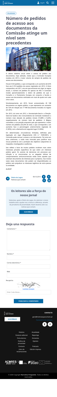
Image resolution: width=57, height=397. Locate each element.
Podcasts (35, 346)
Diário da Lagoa (17, 177)
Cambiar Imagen (28, 289)
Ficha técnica (21, 338)
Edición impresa (35, 349)
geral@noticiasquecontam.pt (42, 317)
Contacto (21, 346)
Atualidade (11, 13)
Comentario (11, 229)
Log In (41, 3)
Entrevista (35, 338)
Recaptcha (9, 280)
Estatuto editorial (22, 335)
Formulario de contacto (44, 320)
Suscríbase (28, 212)
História (21, 332)
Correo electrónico (14, 263)
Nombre (10, 254)
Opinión (35, 341)
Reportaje (35, 335)
